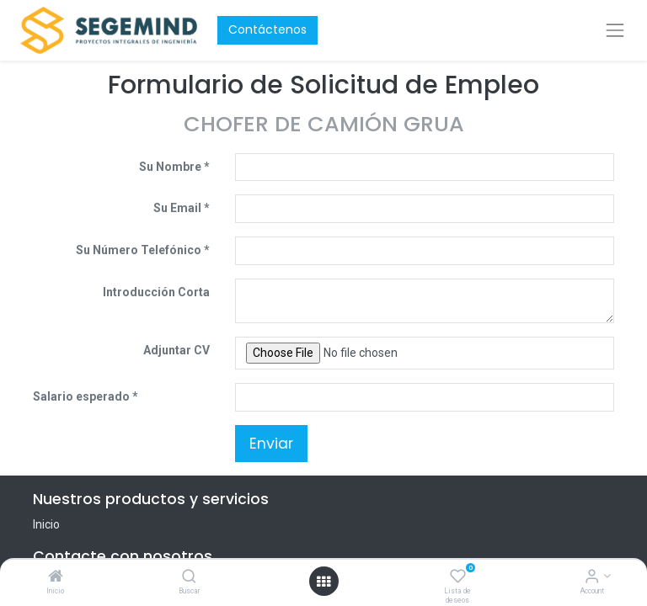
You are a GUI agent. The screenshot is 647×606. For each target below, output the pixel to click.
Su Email (177, 208)
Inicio (46, 524)
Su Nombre (170, 166)
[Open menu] (323, 581)
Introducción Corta (156, 292)
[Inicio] (55, 577)
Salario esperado (82, 396)
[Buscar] (189, 577)
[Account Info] (592, 577)
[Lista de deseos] (458, 577)
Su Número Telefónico (138, 250)
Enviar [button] (271, 443)
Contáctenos (267, 29)
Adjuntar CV (176, 350)
